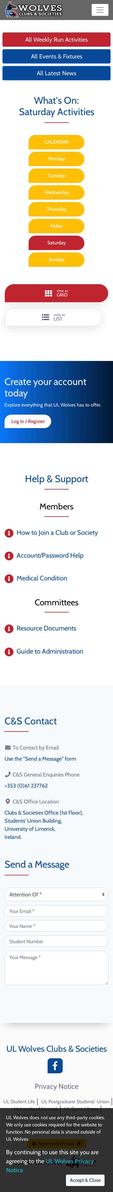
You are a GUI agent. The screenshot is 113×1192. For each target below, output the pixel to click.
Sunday (56, 259)
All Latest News (56, 73)
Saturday (56, 243)
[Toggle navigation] (100, 10)
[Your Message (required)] (56, 968)
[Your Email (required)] (56, 910)
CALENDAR (57, 142)
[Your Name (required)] (56, 925)
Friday (56, 226)
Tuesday (56, 175)
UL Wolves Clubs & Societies (56, 1049)
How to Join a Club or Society (57, 533)
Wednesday (57, 192)
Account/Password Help (50, 555)
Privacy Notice (56, 1086)
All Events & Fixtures (56, 56)
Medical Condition (42, 578)
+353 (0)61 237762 (26, 785)
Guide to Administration (50, 651)
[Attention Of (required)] (56, 894)
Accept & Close (85, 1180)
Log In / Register (28, 421)
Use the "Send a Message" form (40, 758)
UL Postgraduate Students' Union (75, 1101)
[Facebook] (57, 1067)
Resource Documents (46, 628)
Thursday (56, 209)
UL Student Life (19, 1101)
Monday (56, 159)
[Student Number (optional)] (56, 941)
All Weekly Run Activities (56, 39)
